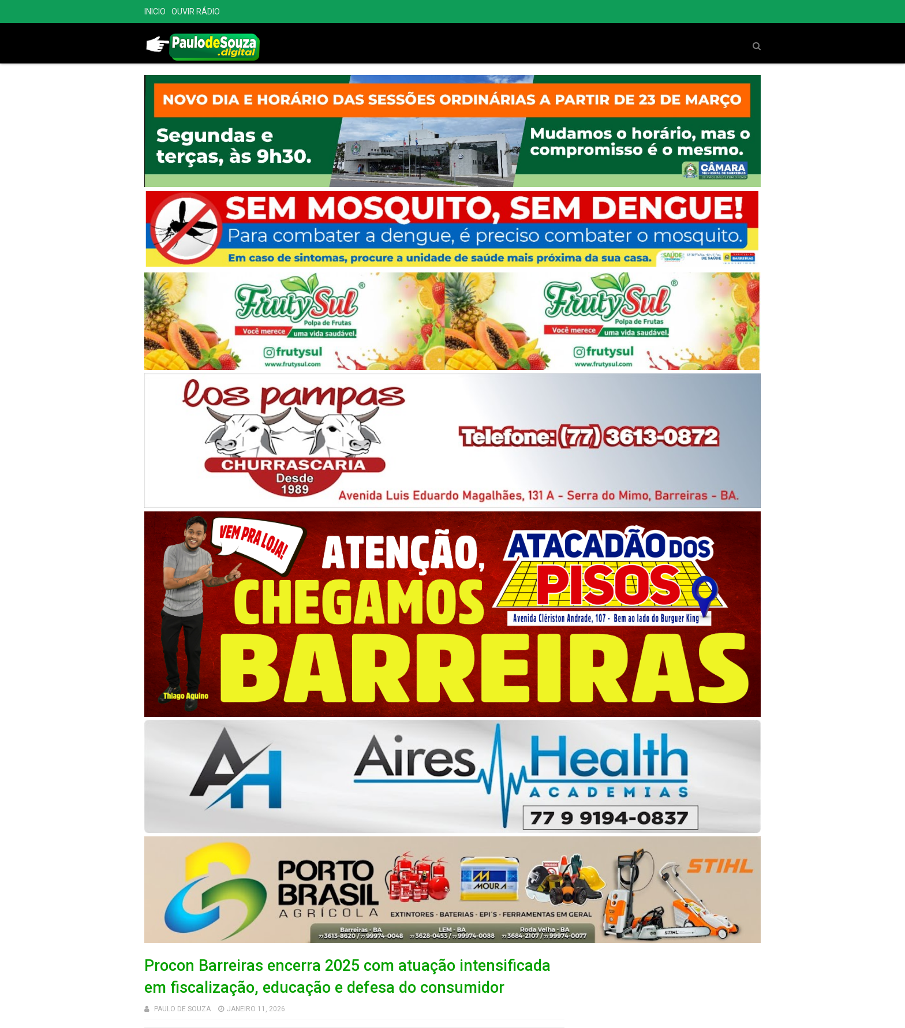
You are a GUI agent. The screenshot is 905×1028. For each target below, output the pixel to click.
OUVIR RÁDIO (195, 11)
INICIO (155, 11)
